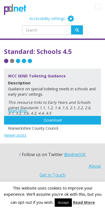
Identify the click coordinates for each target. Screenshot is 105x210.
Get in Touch (52, 175)
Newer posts (15, 135)
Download (53, 120)
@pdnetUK (75, 154)
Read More (17, 110)
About (95, 166)
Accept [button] (63, 202)
